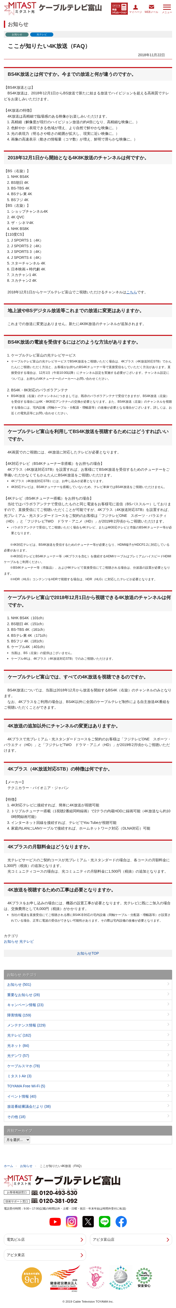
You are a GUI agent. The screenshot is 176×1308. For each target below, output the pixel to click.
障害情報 (19, 1015)
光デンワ (18, 1056)
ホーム (8, 1166)
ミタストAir (19, 1076)
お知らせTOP (88, 953)
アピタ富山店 (103, 1239)
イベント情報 (21, 1096)
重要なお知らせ (23, 995)
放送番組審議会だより (29, 1106)
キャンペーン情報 (25, 1005)
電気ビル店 (16, 1239)
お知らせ (11, 941)
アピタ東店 (16, 1255)
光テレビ (26, 941)
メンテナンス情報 (26, 1025)
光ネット (18, 1046)
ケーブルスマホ (23, 1066)
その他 (16, 1117)
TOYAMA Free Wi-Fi (26, 1086)
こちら (131, 292)
